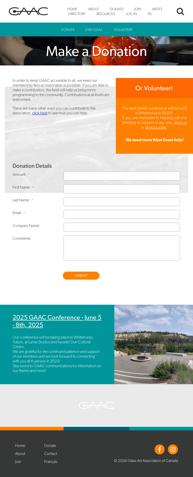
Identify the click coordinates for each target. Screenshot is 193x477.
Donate (116, 9)
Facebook (160, 449)
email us (180, 122)
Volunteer (123, 29)
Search (180, 11)
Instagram (173, 449)
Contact (50, 453)
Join (137, 9)
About (93, 9)
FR (149, 14)
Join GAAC (94, 29)
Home (72, 9)
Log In (131, 14)
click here (39, 113)
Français (50, 461)
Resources (105, 14)
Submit (81, 275)
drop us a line (155, 127)
